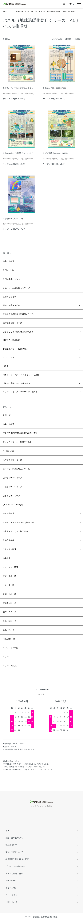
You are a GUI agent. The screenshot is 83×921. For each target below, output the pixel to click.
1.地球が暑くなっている (13, 218)
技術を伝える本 (9, 297)
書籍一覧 (6, 415)
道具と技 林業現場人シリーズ (16, 288)
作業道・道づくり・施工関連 (15, 531)
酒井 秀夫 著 (9, 612)
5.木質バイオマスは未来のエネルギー (19, 88)
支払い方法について (14, 852)
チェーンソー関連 (10, 567)
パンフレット (8, 357)
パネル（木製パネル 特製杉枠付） (17, 383)
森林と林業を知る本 (11, 305)
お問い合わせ (11, 902)
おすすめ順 (57, 39)
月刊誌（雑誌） (9, 270)
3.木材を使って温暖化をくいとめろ (18, 153)
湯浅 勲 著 (8, 630)
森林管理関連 (8, 513)
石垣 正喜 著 (9, 576)
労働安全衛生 (8, 540)
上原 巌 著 (8, 585)
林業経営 (6, 558)
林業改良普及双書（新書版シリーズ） (19, 314)
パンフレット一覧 (10, 648)
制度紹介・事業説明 (11, 340)
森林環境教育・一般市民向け (15, 349)
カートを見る (11, 895)
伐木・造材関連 (9, 549)
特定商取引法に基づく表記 (17, 859)
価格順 (68, 39)
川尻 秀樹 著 (9, 639)
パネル (6, 657)
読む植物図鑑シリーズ (12, 323)
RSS (8, 881)
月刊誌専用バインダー (12, 279)
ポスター (6, 366)
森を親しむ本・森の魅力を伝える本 (18, 332)
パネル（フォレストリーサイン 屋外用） (21, 392)
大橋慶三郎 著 (9, 603)
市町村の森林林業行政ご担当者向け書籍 (20, 433)
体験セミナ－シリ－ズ (12, 487)
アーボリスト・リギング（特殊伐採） (19, 522)
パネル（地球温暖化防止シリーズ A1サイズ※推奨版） (58, 11)
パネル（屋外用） (10, 665)
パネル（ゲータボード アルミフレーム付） (24, 11)
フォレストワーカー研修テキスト (17, 442)
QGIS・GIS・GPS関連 (13, 505)
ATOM (13, 881)
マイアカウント (12, 888)
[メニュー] (79, 4)
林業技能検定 (8, 261)
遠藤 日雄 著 (9, 594)
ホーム (5, 11)
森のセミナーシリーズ (12, 478)
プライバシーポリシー (15, 866)
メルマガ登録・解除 (14, 873)
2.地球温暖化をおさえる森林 (55, 153)
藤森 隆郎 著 (9, 621)
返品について (11, 845)
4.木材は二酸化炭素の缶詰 (54, 88)
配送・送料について (14, 838)
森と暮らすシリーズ (11, 496)
